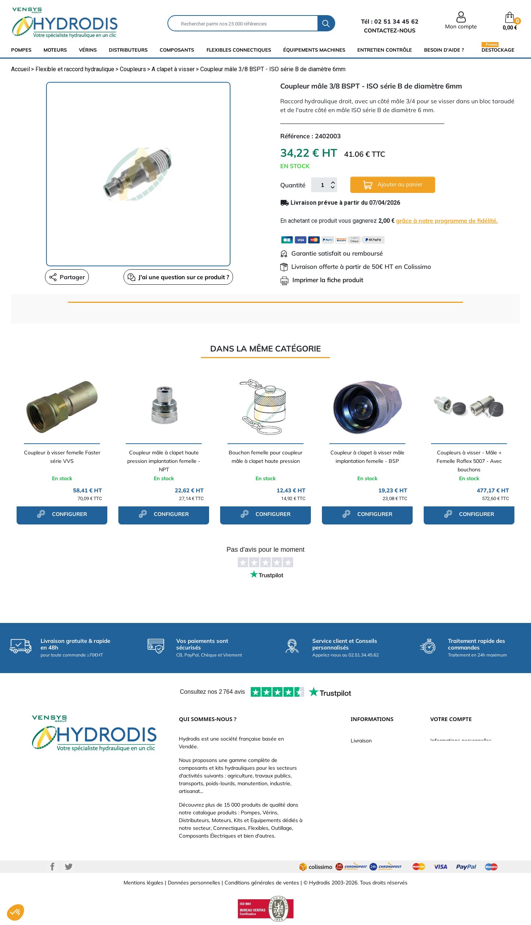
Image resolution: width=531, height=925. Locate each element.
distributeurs (128, 50)
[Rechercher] (242, 23)
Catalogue (363, 762)
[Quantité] (322, 184)
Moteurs (55, 50)
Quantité (292, 185)
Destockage (498, 49)
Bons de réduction (451, 796)
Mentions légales (143, 882)
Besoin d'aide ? (444, 50)
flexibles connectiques (238, 50)
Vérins (88, 50)
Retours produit (448, 751)
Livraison (361, 740)
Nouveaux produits (373, 807)
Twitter (68, 866)
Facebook (52, 866)
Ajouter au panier (392, 185)
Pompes (21, 50)
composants (177, 50)
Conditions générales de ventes (262, 882)
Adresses (441, 785)
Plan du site (364, 818)
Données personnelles (194, 882)
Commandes (445, 762)
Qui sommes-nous (372, 773)
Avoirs (437, 773)
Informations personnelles (461, 740)
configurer (62, 514)
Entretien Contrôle (384, 50)
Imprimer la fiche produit (321, 280)
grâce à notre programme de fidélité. (447, 220)
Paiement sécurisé (372, 751)
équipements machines (314, 50)
